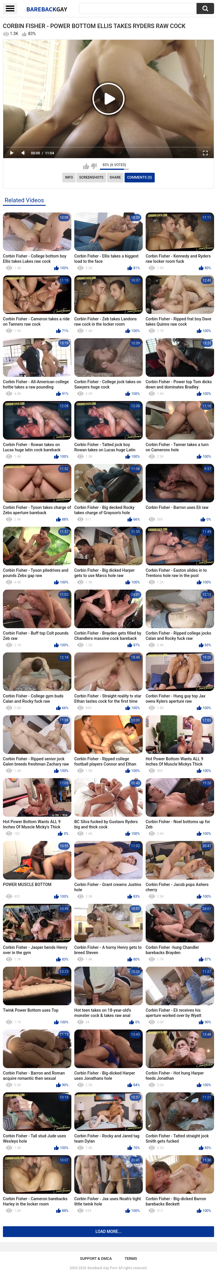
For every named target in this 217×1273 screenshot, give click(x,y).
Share (115, 177)
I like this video (86, 166)
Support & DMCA (96, 1258)
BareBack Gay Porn (102, 1268)
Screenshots (91, 177)
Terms (131, 1258)
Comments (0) (139, 177)
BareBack (46, 9)
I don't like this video (94, 166)
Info (69, 177)
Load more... (109, 1231)
